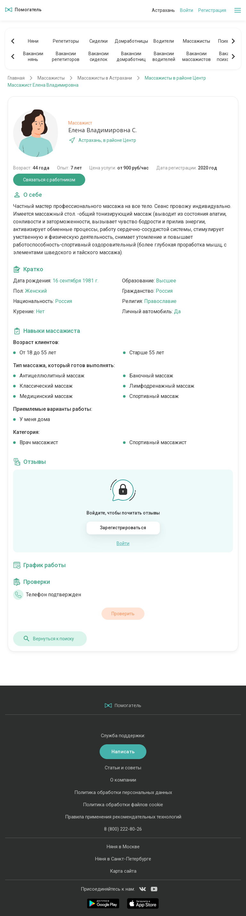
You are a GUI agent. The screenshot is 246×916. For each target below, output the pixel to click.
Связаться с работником (49, 179)
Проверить (123, 613)
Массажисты (196, 41)
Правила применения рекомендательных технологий (123, 817)
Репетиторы (66, 41)
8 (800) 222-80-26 (123, 829)
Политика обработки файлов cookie (123, 805)
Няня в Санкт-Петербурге (123, 859)
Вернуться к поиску (48, 639)
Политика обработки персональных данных (123, 792)
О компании (123, 780)
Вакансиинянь (33, 56)
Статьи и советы (123, 768)
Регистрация (212, 10)
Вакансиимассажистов (196, 56)
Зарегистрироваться (123, 527)
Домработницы (131, 41)
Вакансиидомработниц (131, 56)
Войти (186, 10)
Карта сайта (123, 871)
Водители (163, 41)
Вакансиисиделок (98, 56)
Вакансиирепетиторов (65, 56)
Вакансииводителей (163, 56)
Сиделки (98, 41)
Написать (123, 752)
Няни (33, 41)
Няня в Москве (123, 847)
